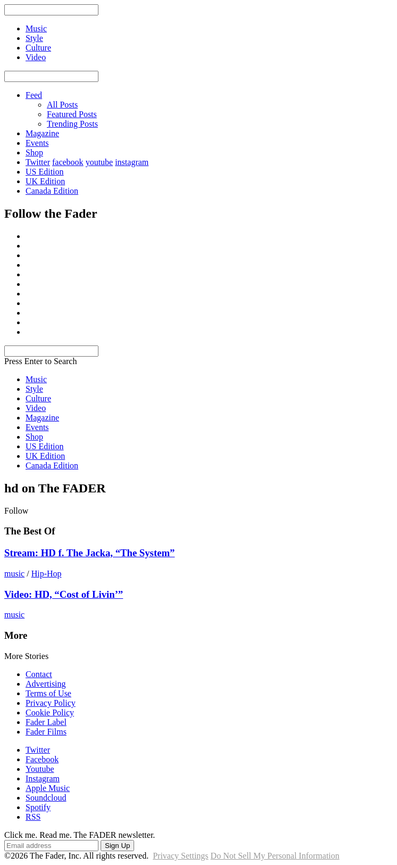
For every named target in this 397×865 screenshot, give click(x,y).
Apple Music (48, 788)
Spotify (38, 807)
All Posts (62, 104)
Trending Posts (72, 123)
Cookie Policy (50, 712)
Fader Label (46, 722)
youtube (99, 162)
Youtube (40, 768)
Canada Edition (52, 190)
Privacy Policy (51, 702)
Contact (39, 674)
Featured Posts (72, 114)
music (14, 573)
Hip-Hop (46, 573)
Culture (38, 398)
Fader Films (46, 731)
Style (34, 388)
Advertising (46, 683)
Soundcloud (46, 797)
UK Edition (45, 181)
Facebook (42, 759)
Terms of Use (48, 693)
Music (36, 379)
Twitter (38, 162)
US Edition (45, 171)
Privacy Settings (180, 855)
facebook (68, 162)
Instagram (43, 778)
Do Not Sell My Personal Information (275, 855)
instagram (131, 162)
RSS (33, 816)
